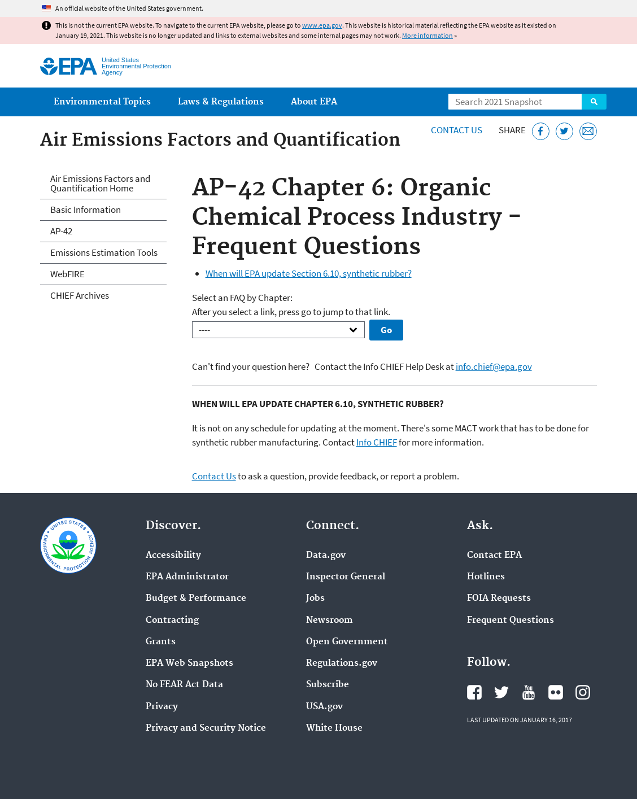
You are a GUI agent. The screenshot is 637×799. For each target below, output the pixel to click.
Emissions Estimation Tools (104, 252)
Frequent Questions (510, 620)
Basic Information (85, 209)
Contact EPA (494, 556)
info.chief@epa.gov (494, 366)
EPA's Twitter (501, 692)
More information (427, 35)
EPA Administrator (187, 577)
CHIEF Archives (79, 295)
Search (594, 102)
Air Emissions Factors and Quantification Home (100, 183)
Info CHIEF (376, 442)
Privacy (162, 707)
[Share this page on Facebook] (540, 131)
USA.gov (324, 707)
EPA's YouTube (528, 692)
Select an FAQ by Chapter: (242, 297)
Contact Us (456, 130)
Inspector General (345, 577)
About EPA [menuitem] (314, 102)
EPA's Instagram (582, 692)
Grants (161, 642)
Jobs (315, 598)
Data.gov (326, 556)
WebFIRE (67, 274)
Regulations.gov (341, 663)
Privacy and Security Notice (206, 728)
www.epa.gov (322, 25)
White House (334, 728)
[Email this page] (588, 131)
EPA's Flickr (555, 692)
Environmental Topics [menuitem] (102, 102)
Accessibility (173, 556)
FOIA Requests (499, 598)
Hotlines (486, 577)
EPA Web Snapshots (189, 663)
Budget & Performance (196, 598)
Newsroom (329, 620)
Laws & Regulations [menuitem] (221, 102)
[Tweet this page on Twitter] (564, 131)
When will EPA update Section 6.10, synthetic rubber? (309, 273)
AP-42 (61, 231)
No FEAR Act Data (184, 685)
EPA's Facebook (474, 692)
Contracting (172, 620)
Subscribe (327, 685)
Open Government (347, 642)
